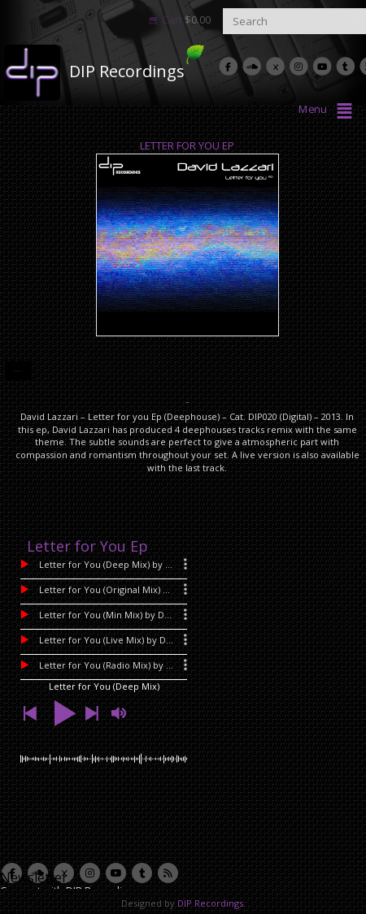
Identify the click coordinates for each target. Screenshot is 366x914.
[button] (29, 713)
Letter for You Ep (187, 145)
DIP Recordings (127, 71)
